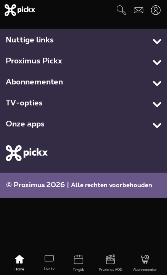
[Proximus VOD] (110, 263)
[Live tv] (49, 263)
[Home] (19, 263)
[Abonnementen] (145, 263)
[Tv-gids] (79, 263)
